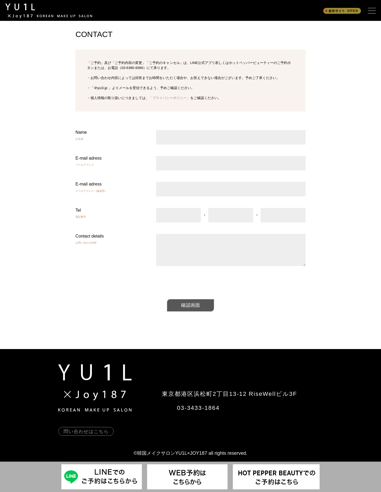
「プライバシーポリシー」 (169, 98)
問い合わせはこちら (86, 431)
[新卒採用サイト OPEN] (342, 11)
